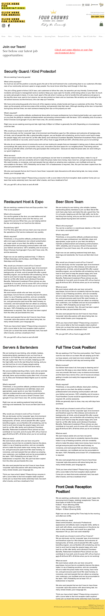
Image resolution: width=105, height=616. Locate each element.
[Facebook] (9, 26)
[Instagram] (4, 26)
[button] (101, 24)
